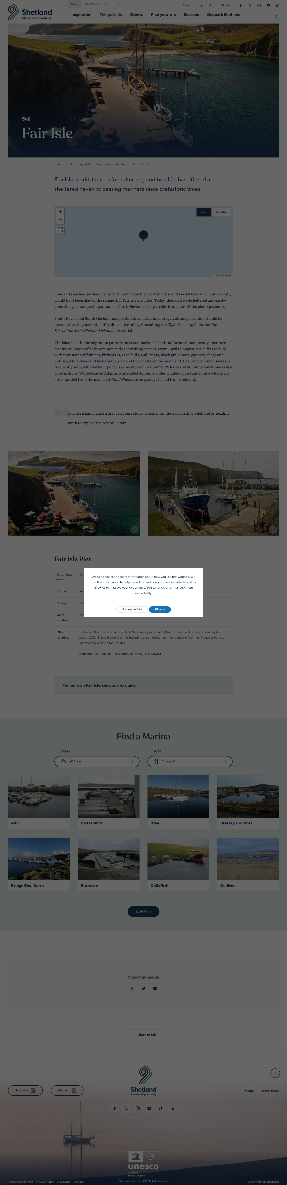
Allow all (159, 609)
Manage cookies (132, 609)
